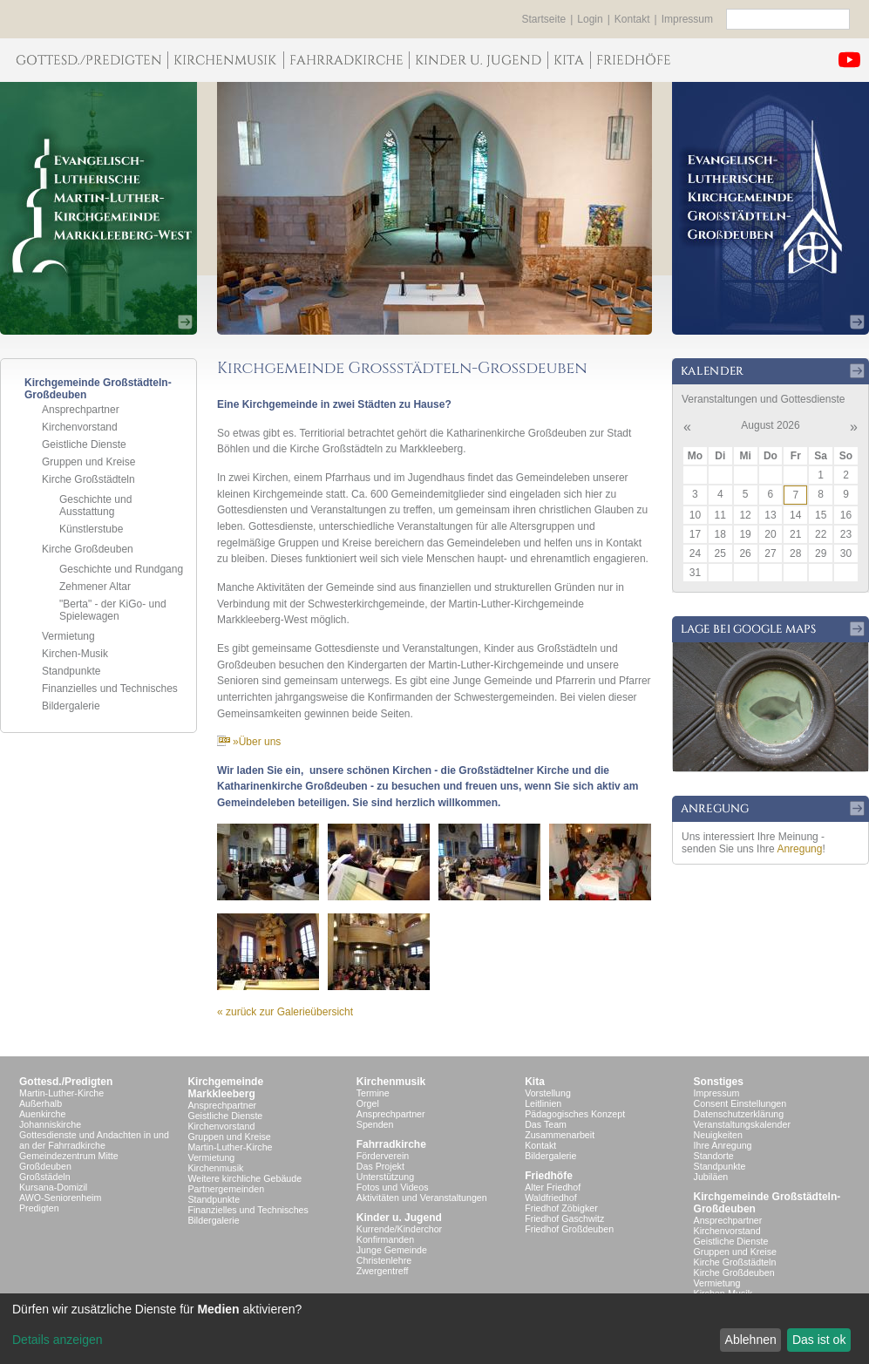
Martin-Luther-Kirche (61, 1093)
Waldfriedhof (550, 1197)
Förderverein (382, 1155)
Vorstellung (548, 1093)
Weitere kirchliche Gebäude (244, 1178)
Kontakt (632, 19)
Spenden (375, 1124)
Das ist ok (818, 1340)
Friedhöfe (549, 1176)
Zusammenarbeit (559, 1135)
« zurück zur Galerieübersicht (285, 1012)
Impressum (687, 19)
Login (589, 19)
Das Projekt (380, 1166)
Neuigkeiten (718, 1135)
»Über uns (249, 742)
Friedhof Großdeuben (569, 1229)
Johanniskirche (50, 1124)
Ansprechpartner (80, 410)
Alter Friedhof (552, 1187)
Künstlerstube (91, 529)
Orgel (367, 1103)
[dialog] (434, 1328)
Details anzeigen (57, 1340)
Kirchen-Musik (75, 654)
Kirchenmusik (215, 1168)
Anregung (799, 849)
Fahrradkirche (391, 1144)
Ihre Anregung (723, 1145)
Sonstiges (718, 1082)
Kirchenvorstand (80, 427)
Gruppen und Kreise (88, 462)
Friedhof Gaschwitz (564, 1218)
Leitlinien (543, 1103)
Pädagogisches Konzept (575, 1114)
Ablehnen (751, 1340)
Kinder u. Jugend (399, 1217)
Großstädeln (45, 1176)
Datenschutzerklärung (739, 1114)
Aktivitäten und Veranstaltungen (421, 1197)
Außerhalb (40, 1103)
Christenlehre (383, 1260)
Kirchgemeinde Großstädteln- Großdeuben (767, 1203)
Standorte (714, 1155)
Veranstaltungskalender (742, 1124)
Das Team (546, 1124)
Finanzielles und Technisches (110, 688)
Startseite (544, 19)
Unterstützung (385, 1176)
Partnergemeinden (225, 1189)
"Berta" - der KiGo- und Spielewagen (112, 610)
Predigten (39, 1208)
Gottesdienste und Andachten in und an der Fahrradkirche (94, 1140)
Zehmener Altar (95, 586)
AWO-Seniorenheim (60, 1197)
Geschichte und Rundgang (121, 569)
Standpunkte (71, 671)
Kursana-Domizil (53, 1187)
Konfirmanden (385, 1239)
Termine (373, 1093)
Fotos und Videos (392, 1187)
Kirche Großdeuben (87, 549)
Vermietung (68, 636)
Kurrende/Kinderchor (399, 1229)
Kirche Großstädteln (88, 479)
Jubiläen (711, 1176)
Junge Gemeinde (391, 1250)
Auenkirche (42, 1114)
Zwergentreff (382, 1271)
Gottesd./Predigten (65, 1082)
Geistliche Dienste (84, 444)
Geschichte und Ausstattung (95, 505)
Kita (535, 1082)
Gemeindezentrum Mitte (69, 1155)
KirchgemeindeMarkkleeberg (225, 1088)
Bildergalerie (71, 706)
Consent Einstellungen (740, 1103)
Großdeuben (45, 1166)
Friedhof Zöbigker (561, 1208)
